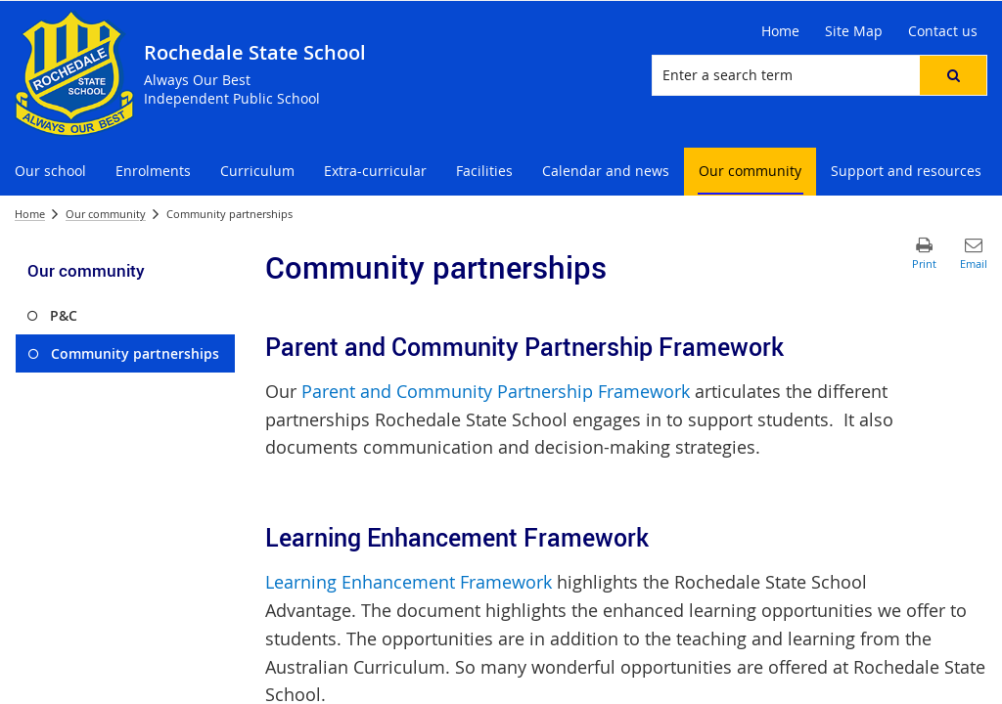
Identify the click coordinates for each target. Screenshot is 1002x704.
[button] (953, 75)
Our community (106, 213)
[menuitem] (50, 172)
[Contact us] (942, 31)
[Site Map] (853, 31)
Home (30, 213)
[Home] (780, 31)
